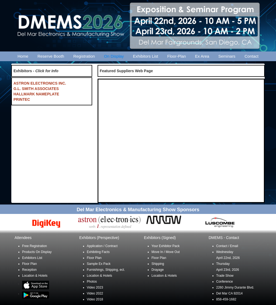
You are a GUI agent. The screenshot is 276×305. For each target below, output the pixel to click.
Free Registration (34, 246)
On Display (114, 56)
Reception (29, 270)
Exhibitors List (145, 56)
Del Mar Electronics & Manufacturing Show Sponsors (138, 209)
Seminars (226, 56)
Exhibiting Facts (98, 252)
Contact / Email (227, 246)
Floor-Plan (176, 56)
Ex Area (202, 56)
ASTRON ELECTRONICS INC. (39, 83)
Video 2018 (95, 299)
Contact (251, 56)
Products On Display (36, 252)
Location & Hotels (34, 276)
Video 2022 (95, 293)
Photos (92, 281)
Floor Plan (29, 264)
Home (23, 56)
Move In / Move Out (165, 252)
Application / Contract (102, 246)
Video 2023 (95, 287)
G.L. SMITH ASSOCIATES (36, 88)
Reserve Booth (50, 56)
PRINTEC (21, 99)
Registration (84, 56)
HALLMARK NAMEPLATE (36, 94)
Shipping (157, 264)
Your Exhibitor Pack (165, 246)
